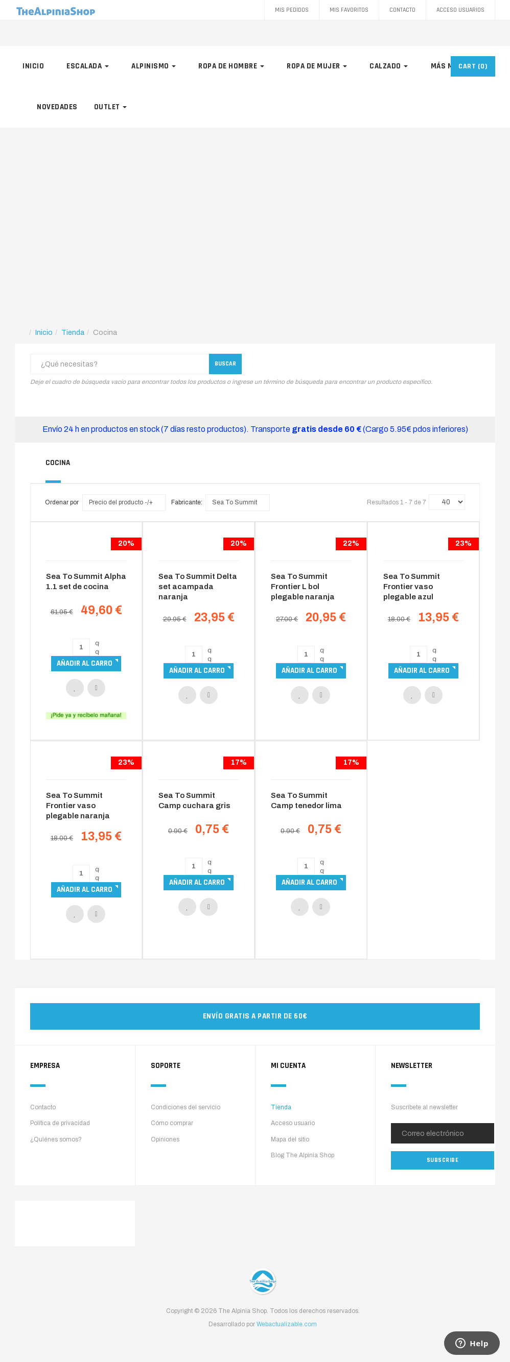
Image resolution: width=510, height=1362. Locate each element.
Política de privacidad (60, 1123)
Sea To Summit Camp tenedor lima (306, 800)
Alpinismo (153, 66)
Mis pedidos (292, 10)
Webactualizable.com (287, 1324)
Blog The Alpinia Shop (302, 1155)
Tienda (281, 1107)
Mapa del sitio (290, 1139)
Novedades (57, 107)
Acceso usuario (293, 1123)
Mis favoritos (349, 10)
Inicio (33, 66)
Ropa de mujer (317, 66)
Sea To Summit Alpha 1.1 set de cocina (86, 581)
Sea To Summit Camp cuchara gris (194, 800)
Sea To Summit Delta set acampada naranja (197, 586)
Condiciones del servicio (185, 1107)
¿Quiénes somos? (56, 1139)
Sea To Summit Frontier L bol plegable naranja (303, 586)
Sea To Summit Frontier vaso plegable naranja (78, 805)
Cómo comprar (172, 1123)
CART (473, 66)
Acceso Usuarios (460, 10)
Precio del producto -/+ (121, 502)
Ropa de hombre (231, 66)
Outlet (110, 107)
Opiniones (165, 1139)
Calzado (388, 66)
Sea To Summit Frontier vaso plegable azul (411, 586)
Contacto (402, 10)
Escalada (87, 66)
